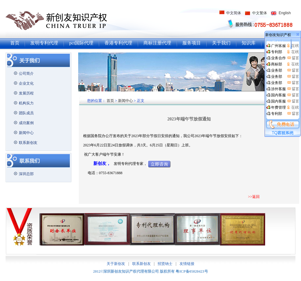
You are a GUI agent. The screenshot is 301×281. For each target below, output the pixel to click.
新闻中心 (26, 133)
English (285, 13)
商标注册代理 (157, 42)
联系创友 (276, 42)
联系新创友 (28, 142)
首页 (14, 42)
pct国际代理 (81, 42)
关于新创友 (116, 264)
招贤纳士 (165, 264)
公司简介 (26, 73)
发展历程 (26, 93)
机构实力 (26, 103)
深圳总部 (26, 174)
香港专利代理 (118, 42)
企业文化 (26, 83)
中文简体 (233, 13)
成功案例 (26, 123)
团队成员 (26, 113)
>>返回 (254, 197)
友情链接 (187, 264)
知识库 (249, 42)
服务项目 (191, 42)
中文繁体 (259, 13)
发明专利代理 (44, 42)
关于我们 (221, 42)
